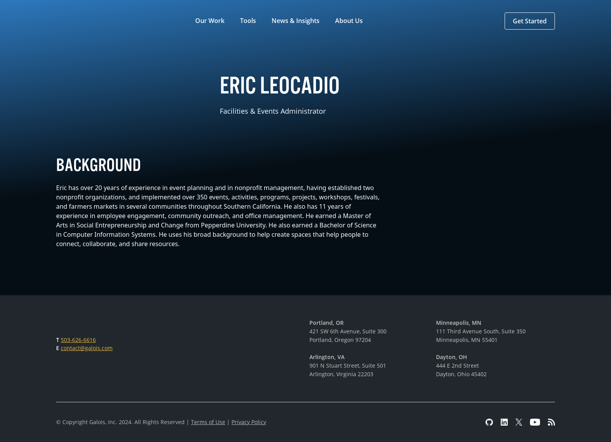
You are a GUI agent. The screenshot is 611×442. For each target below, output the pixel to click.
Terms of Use (208, 422)
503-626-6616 (78, 339)
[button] (211, 21)
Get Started (530, 21)
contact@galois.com (87, 348)
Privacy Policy (248, 422)
